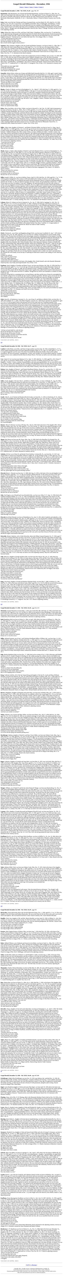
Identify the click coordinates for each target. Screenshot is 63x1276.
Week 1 (22, 7)
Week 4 (36, 7)
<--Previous (33, 1266)
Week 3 (31, 7)
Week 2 (27, 7)
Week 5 (41, 7)
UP (1, 342)
